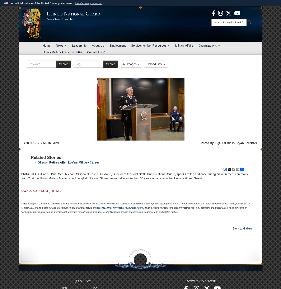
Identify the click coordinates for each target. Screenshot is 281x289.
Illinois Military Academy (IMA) (62, 52)
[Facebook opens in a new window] (213, 13)
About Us (98, 45)
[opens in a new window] (228, 13)
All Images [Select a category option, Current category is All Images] (131, 64)
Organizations (209, 45)
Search (63, 64)
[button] (90, 3)
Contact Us (96, 52)
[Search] (229, 22)
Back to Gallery (242, 228)
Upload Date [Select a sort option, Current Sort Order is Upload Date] (156, 64)
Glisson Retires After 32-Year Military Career (68, 162)
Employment (117, 45)
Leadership (79, 45)
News (61, 45)
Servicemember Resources (150, 45)
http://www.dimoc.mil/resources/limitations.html (118, 208)
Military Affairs (184, 45)
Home (47, 45)
